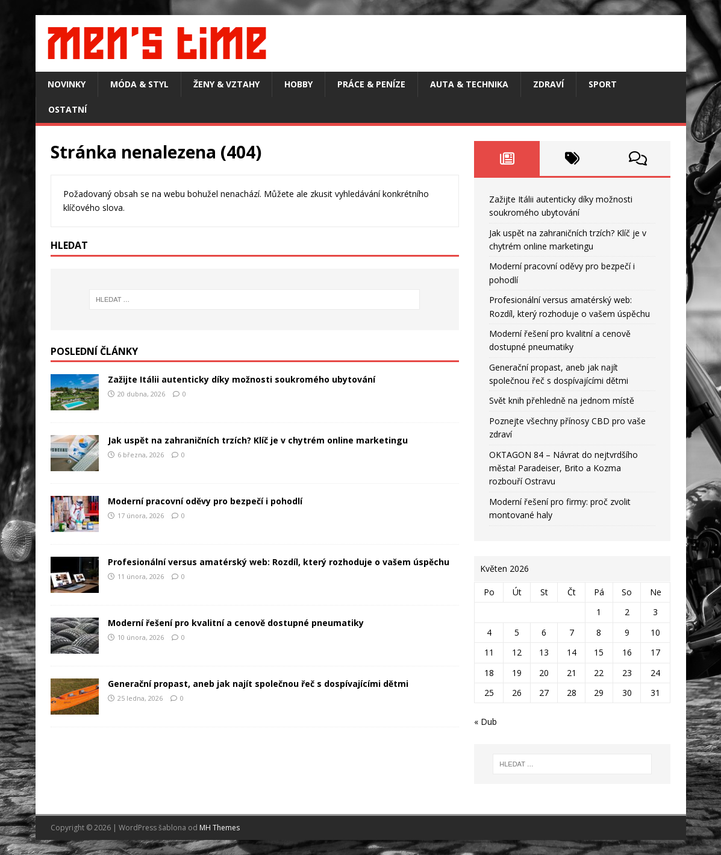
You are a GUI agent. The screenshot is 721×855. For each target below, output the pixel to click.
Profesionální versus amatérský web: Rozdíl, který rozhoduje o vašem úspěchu (278, 562)
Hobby (298, 84)
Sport (602, 84)
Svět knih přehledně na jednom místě (561, 400)
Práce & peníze (371, 84)
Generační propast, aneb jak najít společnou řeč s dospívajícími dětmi (258, 683)
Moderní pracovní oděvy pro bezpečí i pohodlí (205, 501)
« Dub (485, 721)
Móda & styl (139, 84)
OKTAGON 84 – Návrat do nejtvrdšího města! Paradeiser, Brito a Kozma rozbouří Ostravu (563, 468)
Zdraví (548, 84)
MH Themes (219, 827)
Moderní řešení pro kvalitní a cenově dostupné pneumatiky (236, 622)
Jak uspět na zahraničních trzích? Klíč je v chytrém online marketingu (258, 440)
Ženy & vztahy (226, 84)
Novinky (67, 84)
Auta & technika (469, 84)
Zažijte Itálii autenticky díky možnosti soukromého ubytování (241, 379)
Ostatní (67, 109)
